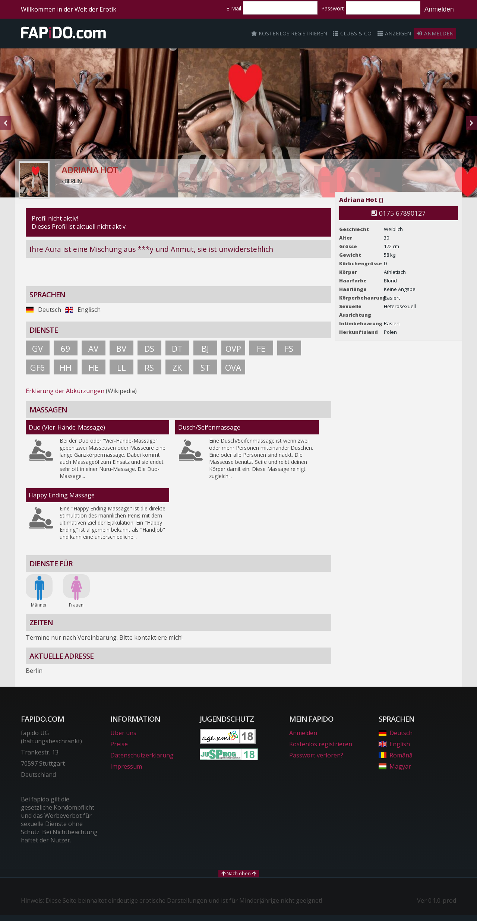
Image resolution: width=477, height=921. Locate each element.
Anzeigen (394, 33)
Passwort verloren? (316, 755)
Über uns (123, 733)
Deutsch (396, 733)
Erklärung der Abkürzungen (65, 391)
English (394, 744)
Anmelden (439, 9)
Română (396, 755)
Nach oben (238, 873)
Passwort (332, 8)
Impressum (126, 766)
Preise (119, 744)
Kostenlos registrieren (289, 33)
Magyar (395, 766)
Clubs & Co (352, 33)
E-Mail (233, 8)
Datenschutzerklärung (142, 755)
